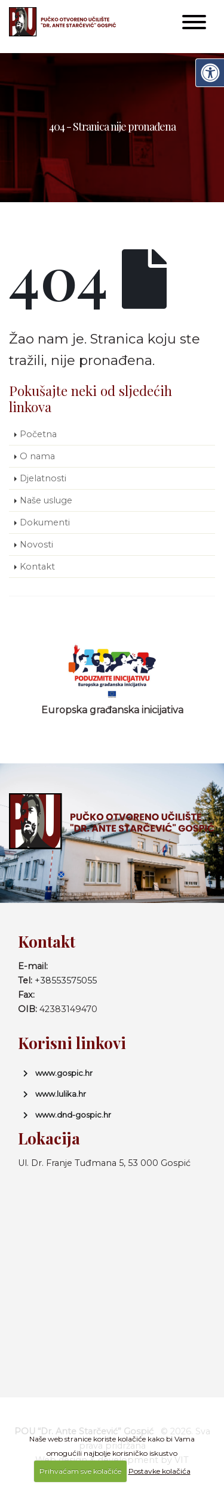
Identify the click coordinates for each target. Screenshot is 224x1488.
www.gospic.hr (64, 1073)
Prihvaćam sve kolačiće (80, 1471)
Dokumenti (45, 522)
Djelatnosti (43, 478)
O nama (37, 456)
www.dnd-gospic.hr (73, 1114)
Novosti (36, 544)
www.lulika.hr (60, 1094)
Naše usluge (46, 500)
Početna (38, 434)
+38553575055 (66, 980)
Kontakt (37, 566)
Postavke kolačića (159, 1471)
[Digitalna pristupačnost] (209, 72)
